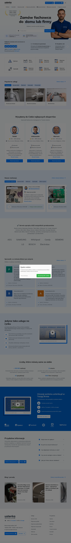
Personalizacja (24, 275)
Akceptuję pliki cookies (43, 275)
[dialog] (35, 271)
